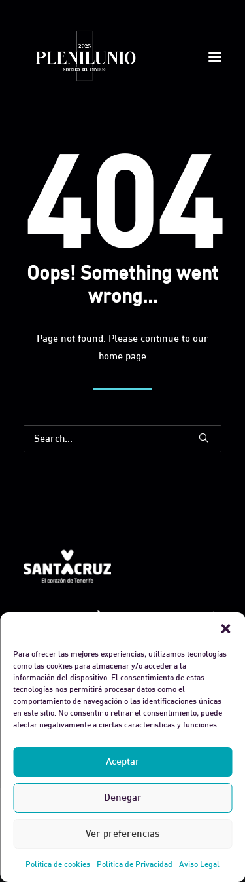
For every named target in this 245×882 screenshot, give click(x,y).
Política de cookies (57, 864)
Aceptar (123, 761)
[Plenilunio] (85, 57)
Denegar (123, 797)
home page (122, 356)
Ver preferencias (122, 833)
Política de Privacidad (134, 864)
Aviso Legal (199, 864)
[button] (225, 628)
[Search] (122, 438)
